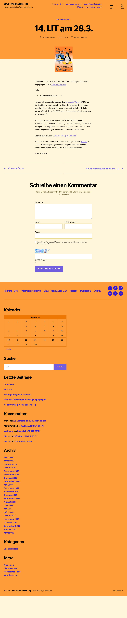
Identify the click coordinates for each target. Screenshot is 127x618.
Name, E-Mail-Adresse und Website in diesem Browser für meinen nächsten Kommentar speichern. (62, 243)
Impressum (90, 7)
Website (37, 232)
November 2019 (12, 496)
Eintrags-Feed (11, 590)
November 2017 (12, 513)
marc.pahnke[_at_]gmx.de (66, 136)
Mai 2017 (8, 530)
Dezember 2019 (12, 492)
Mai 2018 (8, 506)
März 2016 (9, 554)
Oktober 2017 (11, 516)
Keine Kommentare (81, 38)
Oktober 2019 (11, 499)
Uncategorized (63, 20)
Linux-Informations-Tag (16, 4)
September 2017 (12, 520)
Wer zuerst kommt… (25, 463)
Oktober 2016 (11, 544)
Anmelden (9, 586)
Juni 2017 (9, 527)
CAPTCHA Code (40, 260)
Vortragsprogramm (73, 4)
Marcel (7, 458)
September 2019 (12, 503)
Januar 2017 (10, 537)
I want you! (9, 406)
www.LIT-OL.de (73, 102)
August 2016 (10, 551)
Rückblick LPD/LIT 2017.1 (33, 447)
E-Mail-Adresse (70, 222)
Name (37, 222)
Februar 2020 (10, 486)
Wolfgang (9, 452)
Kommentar (39, 203)
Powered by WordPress (43, 612)
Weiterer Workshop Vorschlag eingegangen (26, 421)
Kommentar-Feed (12, 593)
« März (8, 371)
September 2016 (12, 547)
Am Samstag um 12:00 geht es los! (30, 442)
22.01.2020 (64, 38)
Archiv (99, 7)
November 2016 (12, 540)
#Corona (8, 411)
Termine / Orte (57, 4)
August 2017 (10, 523)
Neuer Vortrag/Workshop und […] (21, 426)
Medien (80, 7)
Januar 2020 (10, 489)
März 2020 (9, 482)
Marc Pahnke (49, 38)
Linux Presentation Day (93, 4)
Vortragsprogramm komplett (18, 416)
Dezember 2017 (12, 510)
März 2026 (9, 479)
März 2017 (9, 534)
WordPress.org (11, 597)
